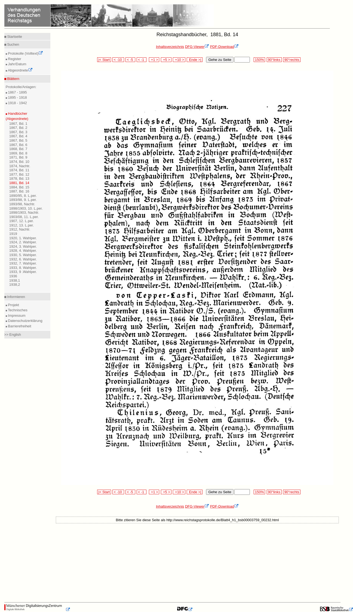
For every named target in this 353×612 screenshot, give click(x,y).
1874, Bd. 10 (19, 162)
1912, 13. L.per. (21, 225)
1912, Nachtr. (19, 229)
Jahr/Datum (16, 64)
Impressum (16, 315)
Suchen (12, 44)
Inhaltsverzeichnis (170, 47)
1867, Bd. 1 (18, 124)
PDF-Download (224, 47)
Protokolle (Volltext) (25, 53)
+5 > (166, 60)
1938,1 (14, 280)
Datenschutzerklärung (24, 321)
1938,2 (14, 284)
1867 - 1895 (17, 92)
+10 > (179, 60)
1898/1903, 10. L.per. (26, 208)
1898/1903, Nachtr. (24, 212)
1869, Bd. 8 (18, 153)
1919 (13, 234)
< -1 (141, 60)
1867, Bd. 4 (18, 136)
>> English (12, 335)
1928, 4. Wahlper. (23, 250)
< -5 (130, 60)
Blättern (12, 79)
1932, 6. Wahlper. (23, 259)
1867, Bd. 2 (18, 128)
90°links (274, 60)
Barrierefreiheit (19, 326)
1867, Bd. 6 (18, 145)
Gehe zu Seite (219, 60)
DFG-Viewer (197, 47)
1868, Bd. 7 (18, 149)
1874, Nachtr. (19, 166)
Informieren (15, 297)
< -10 (118, 60)
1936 (13, 276)
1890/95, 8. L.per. (23, 196)
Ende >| (194, 60)
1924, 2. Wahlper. (23, 242)
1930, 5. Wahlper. (23, 255)
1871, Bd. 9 (18, 157)
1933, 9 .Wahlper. (23, 272)
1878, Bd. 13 (19, 178)
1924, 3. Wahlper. (23, 246)
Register (14, 59)
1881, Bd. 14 (19, 183)
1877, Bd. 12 (19, 174)
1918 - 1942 (17, 103)
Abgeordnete (20, 70)
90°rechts (291, 60)
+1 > (154, 60)
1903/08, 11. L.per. (24, 217)
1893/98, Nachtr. (22, 204)
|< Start (104, 60)
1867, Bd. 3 (18, 132)
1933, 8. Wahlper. (23, 268)
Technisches (17, 310)
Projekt (13, 305)
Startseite (14, 37)
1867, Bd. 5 (18, 140)
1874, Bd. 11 (19, 170)
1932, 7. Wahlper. (23, 263)
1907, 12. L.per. (21, 221)
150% (259, 60)
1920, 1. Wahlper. (23, 238)
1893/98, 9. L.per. (23, 200)
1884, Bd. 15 (19, 187)
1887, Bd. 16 (19, 191)
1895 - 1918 (17, 97)
